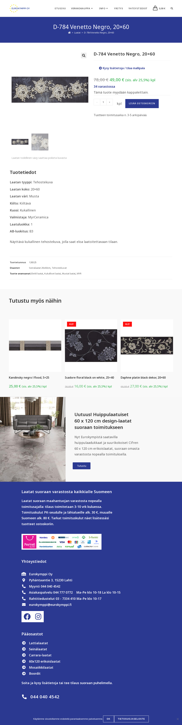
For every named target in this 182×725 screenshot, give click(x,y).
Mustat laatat (69, 274)
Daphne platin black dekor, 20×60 (143, 378)
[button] (84, 55)
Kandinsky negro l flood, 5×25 (29, 378)
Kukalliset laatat (52, 274)
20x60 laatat (37, 274)
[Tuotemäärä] (103, 102)
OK (108, 719)
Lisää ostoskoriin (142, 103)
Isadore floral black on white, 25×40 (89, 378)
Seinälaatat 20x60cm (39, 268)
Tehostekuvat (59, 268)
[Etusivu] (69, 32)
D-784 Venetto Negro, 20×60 (99, 32)
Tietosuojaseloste (131, 719)
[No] (177, 719)
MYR (79, 274)
